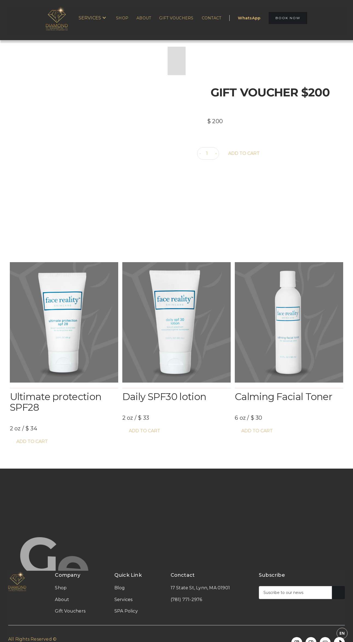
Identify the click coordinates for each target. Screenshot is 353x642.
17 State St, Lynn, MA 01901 (200, 587)
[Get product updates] (295, 592)
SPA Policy (126, 611)
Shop (122, 18)
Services (123, 599)
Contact (211, 18)
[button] (92, 18)
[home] (59, 18)
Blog (119, 587)
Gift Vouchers (176, 18)
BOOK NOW (287, 18)
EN (342, 633)
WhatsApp (249, 18)
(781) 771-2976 (186, 599)
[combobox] (175, 633)
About (144, 18)
